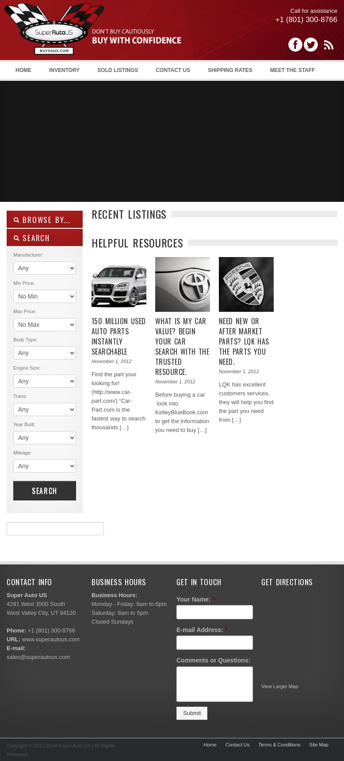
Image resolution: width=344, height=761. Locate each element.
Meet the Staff (292, 70)
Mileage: (22, 452)
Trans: (20, 396)
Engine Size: (27, 368)
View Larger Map (279, 686)
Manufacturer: (28, 254)
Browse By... (41, 219)
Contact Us (173, 70)
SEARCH (31, 237)
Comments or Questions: (213, 660)
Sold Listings (117, 70)
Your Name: (195, 599)
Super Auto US (92, 38)
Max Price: (24, 311)
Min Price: (24, 283)
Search (44, 490)
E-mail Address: (202, 629)
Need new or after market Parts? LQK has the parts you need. (244, 341)
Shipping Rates (230, 70)
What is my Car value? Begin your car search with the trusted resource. (182, 346)
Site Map (319, 744)
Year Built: (24, 424)
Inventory (64, 70)
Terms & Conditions (279, 744)
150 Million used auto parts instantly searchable (119, 336)
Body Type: (25, 339)
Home (23, 70)
